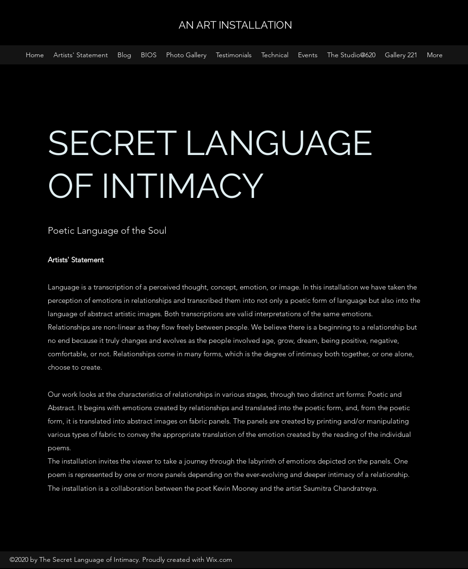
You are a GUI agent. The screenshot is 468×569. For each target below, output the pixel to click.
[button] (307, 55)
